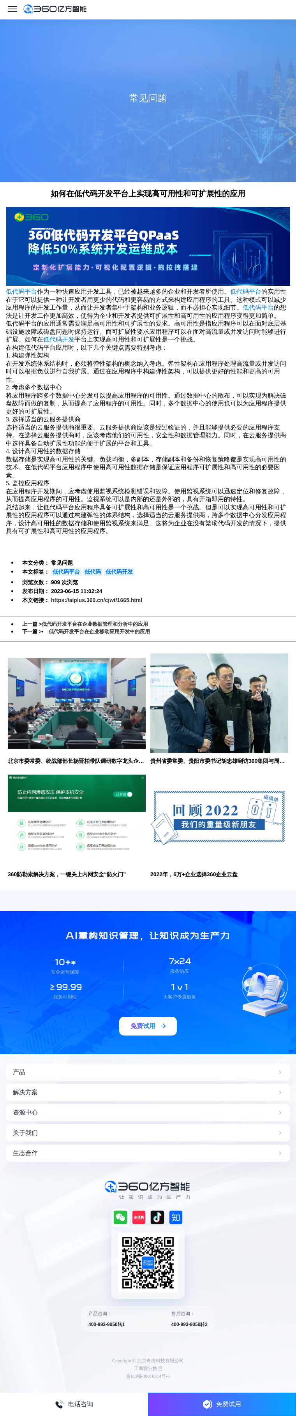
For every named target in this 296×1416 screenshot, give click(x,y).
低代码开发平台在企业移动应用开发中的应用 (99, 631)
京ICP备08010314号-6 (148, 1376)
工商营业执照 (148, 1368)
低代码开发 (58, 339)
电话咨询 (74, 1404)
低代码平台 (21, 291)
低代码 (93, 572)
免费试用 (222, 1404)
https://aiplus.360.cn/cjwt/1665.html (96, 600)
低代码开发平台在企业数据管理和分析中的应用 (95, 624)
